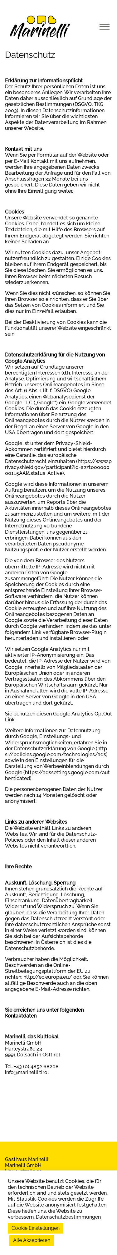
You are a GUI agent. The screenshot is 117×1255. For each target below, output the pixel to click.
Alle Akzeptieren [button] (31, 1240)
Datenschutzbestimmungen (68, 1217)
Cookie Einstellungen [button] (36, 1228)
